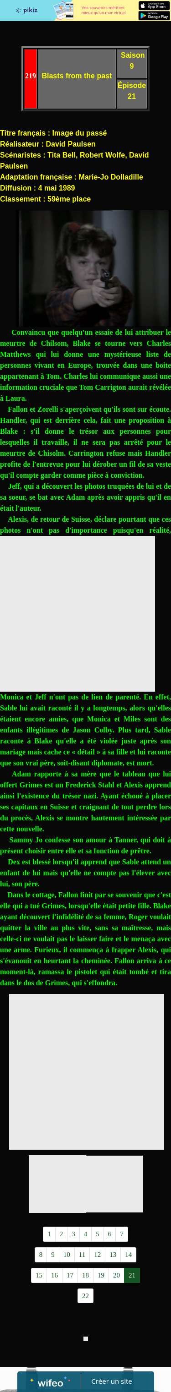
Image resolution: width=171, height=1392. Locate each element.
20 (116, 1275)
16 (54, 1275)
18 (85, 1275)
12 (97, 1254)
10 (66, 1254)
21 (132, 1275)
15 (39, 1275)
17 (70, 1275)
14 (128, 1254)
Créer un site (111, 1381)
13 (112, 1254)
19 (101, 1275)
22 (85, 1295)
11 (82, 1254)
